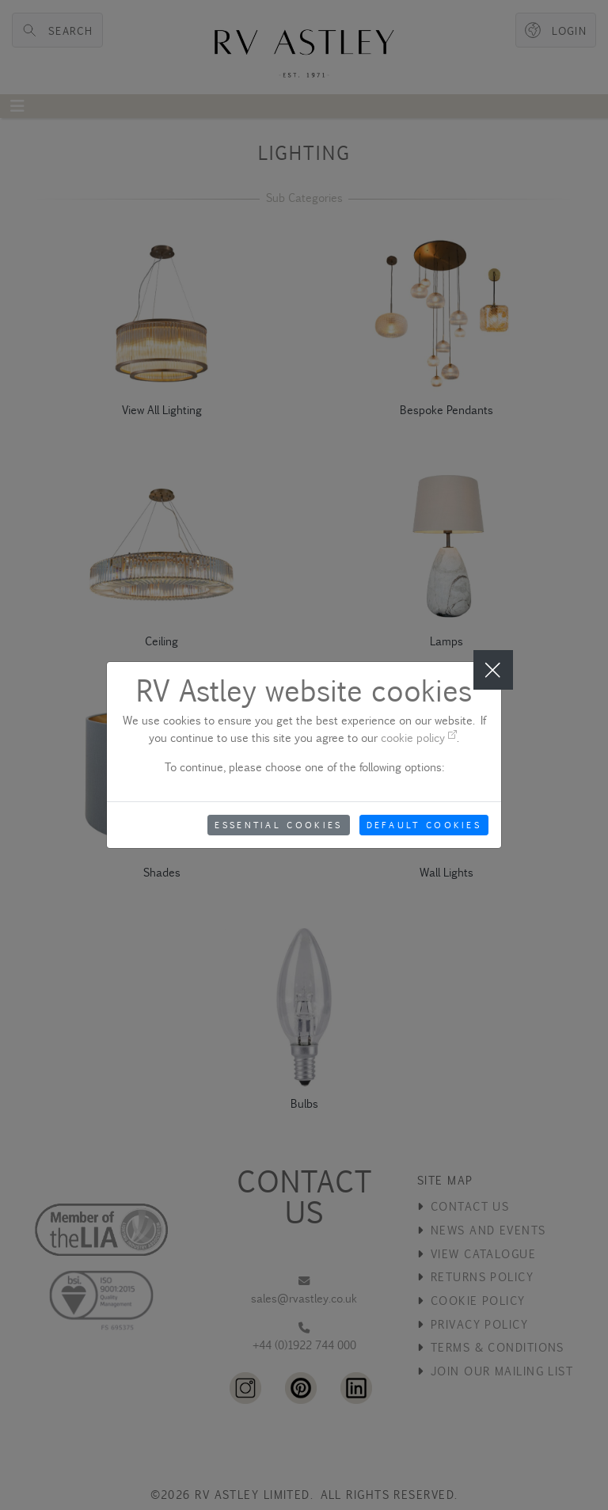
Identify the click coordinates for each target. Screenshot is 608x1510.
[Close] (493, 670)
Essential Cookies (278, 825)
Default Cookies (424, 825)
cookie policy (419, 737)
